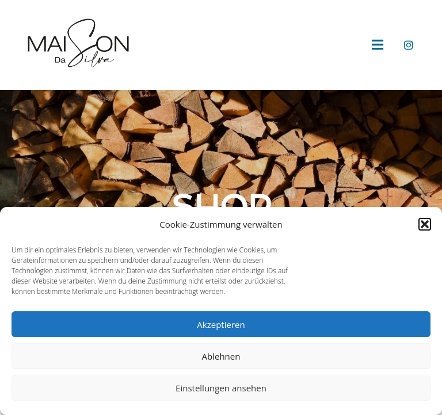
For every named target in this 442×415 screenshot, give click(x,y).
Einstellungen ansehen (221, 388)
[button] (424, 224)
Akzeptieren (221, 324)
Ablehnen (221, 356)
